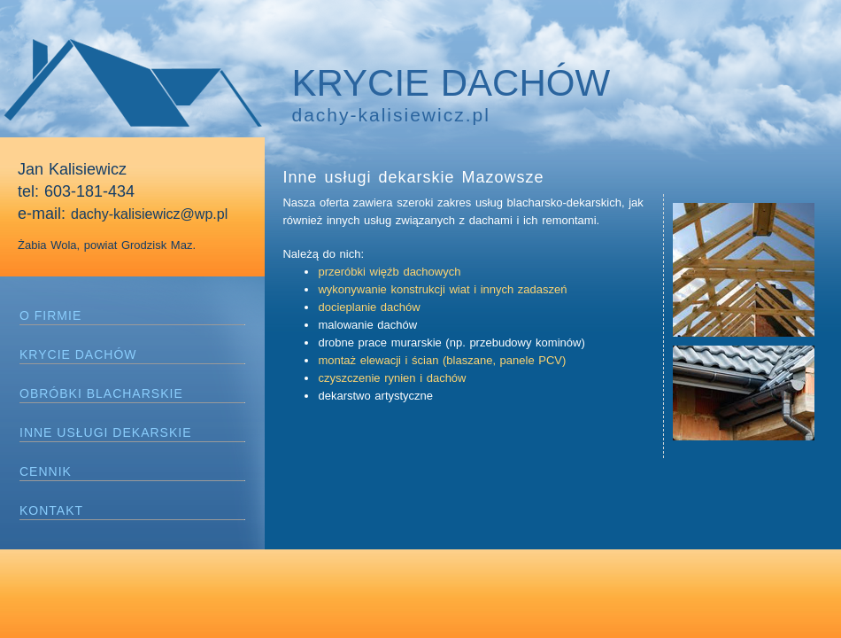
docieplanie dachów (369, 307)
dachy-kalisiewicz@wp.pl (149, 214)
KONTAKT (51, 510)
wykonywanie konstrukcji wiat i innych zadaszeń (442, 289)
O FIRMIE (50, 315)
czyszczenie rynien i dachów (392, 378)
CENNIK (45, 471)
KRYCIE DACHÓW (78, 354)
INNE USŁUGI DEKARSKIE (105, 432)
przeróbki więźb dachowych (389, 271)
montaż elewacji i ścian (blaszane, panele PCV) (442, 360)
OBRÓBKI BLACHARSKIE (101, 393)
